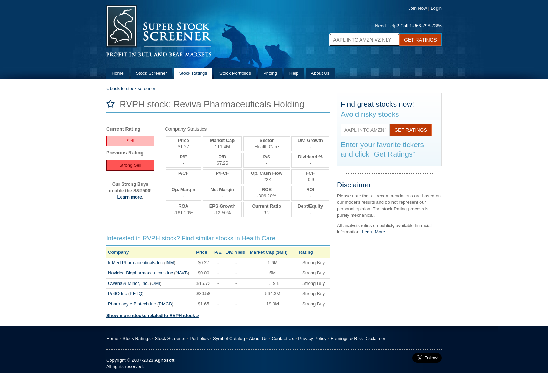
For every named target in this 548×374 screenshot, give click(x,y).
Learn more (129, 197)
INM (170, 262)
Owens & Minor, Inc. (128, 283)
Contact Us (283, 338)
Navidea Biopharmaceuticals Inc (140, 272)
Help (294, 73)
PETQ (136, 293)
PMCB (165, 304)
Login (436, 8)
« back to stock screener (131, 88)
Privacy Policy (312, 338)
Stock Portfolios (235, 73)
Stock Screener (151, 73)
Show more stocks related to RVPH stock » (152, 315)
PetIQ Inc (117, 293)
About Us (320, 73)
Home (117, 73)
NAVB (182, 272)
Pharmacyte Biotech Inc (132, 304)
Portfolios (199, 338)
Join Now (417, 8)
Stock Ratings (193, 73)
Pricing (270, 73)
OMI (155, 283)
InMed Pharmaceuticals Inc (135, 262)
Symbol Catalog (229, 338)
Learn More (373, 232)
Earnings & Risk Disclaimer (358, 338)
